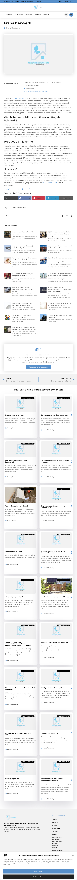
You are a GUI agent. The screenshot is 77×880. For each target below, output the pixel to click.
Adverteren (55, 831)
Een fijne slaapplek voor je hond (53, 688)
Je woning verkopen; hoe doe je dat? (55, 642)
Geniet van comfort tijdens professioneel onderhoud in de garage (22, 289)
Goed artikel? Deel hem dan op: (36, 91)
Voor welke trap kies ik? (14, 551)
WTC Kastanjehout (49, 183)
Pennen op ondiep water (14, 415)
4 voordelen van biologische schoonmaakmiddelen (52, 779)
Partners (9, 15)
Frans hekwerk (20, 98)
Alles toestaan (38, 871)
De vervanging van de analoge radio (54, 415)
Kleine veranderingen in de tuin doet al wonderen (20, 688)
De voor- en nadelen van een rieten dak (18, 734)
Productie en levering (31, 85)
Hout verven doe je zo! (49, 733)
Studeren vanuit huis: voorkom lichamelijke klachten (53, 552)
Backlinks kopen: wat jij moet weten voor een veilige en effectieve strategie (57, 842)
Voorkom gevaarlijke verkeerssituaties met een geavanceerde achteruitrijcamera (18, 643)
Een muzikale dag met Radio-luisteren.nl (16, 461)
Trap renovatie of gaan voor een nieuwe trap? (53, 506)
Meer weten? (29, 88)
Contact (46, 15)
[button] (73, 855)
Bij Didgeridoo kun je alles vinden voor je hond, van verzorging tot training (59, 234)
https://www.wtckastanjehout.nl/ (17, 189)
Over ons (28, 15)
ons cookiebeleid (63, 863)
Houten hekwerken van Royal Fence (55, 597)
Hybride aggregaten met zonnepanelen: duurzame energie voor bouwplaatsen (59, 289)
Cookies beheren (38, 877)
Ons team (37, 15)
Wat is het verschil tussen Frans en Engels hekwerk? (42, 83)
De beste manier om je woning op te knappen (55, 461)
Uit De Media (18, 15)
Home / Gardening (13, 28)
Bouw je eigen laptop (13, 779)
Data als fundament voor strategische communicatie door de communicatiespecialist (60, 260)
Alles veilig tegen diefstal (14, 597)
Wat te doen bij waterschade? (16, 506)
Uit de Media (56, 828)
